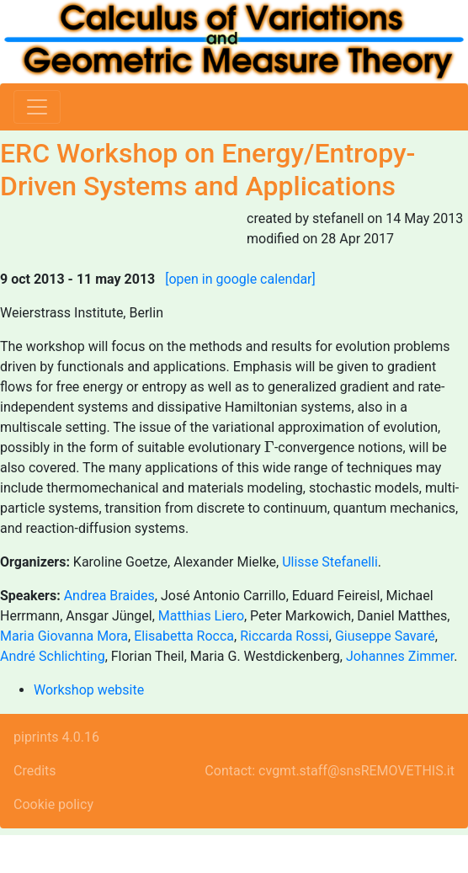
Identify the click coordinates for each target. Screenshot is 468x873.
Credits (34, 771)
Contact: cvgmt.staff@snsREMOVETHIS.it (330, 771)
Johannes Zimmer (400, 656)
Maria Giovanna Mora (64, 636)
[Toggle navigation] (37, 107)
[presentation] (269, 446)
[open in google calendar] (240, 279)
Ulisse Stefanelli (330, 562)
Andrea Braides (109, 596)
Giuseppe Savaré (385, 636)
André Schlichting (52, 656)
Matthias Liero (201, 616)
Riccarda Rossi (284, 636)
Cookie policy (53, 804)
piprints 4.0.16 (56, 737)
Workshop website (89, 690)
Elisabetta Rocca (184, 636)
